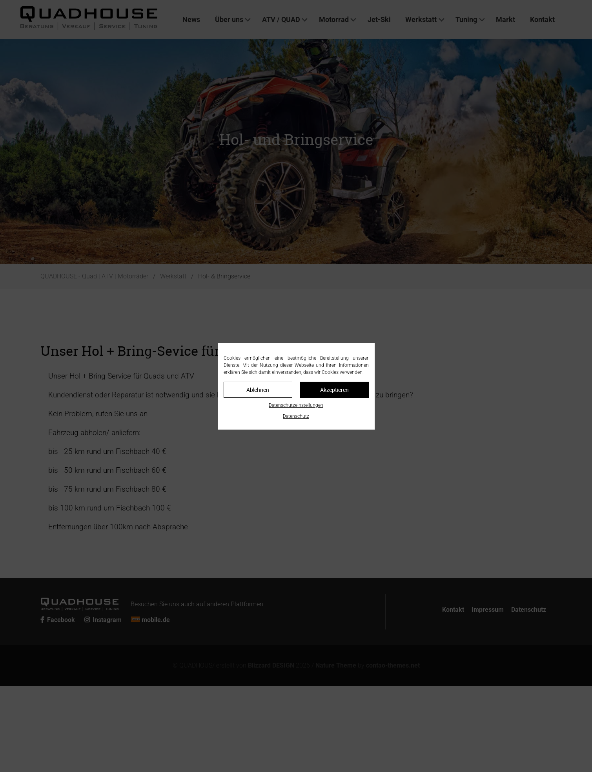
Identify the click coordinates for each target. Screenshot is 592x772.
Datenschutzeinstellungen (296, 405)
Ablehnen (257, 389)
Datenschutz (296, 416)
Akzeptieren (334, 389)
